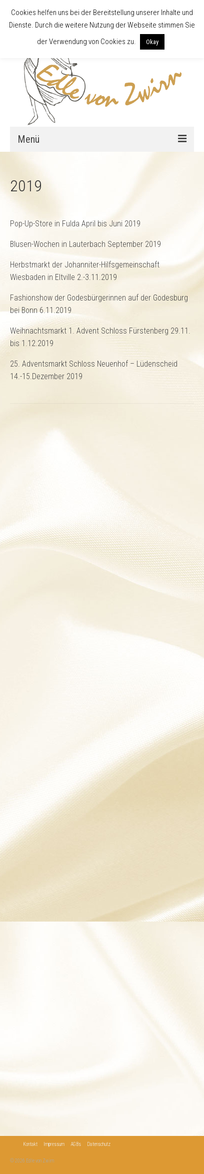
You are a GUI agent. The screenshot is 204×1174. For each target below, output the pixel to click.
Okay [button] (152, 42)
